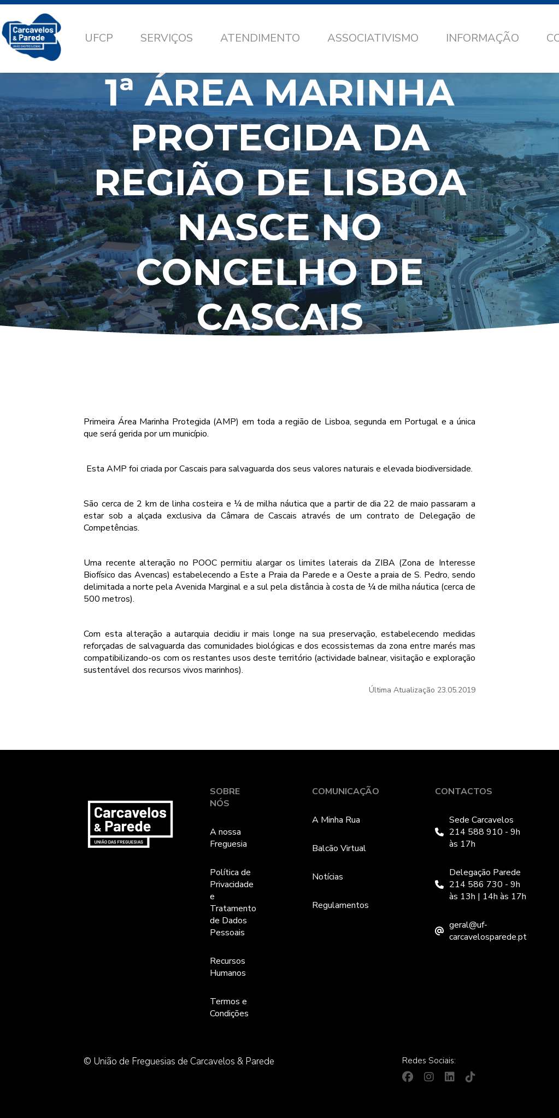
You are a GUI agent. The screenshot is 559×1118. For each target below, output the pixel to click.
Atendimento (260, 38)
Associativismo (373, 38)
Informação (482, 38)
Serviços (166, 38)
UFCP (99, 38)
